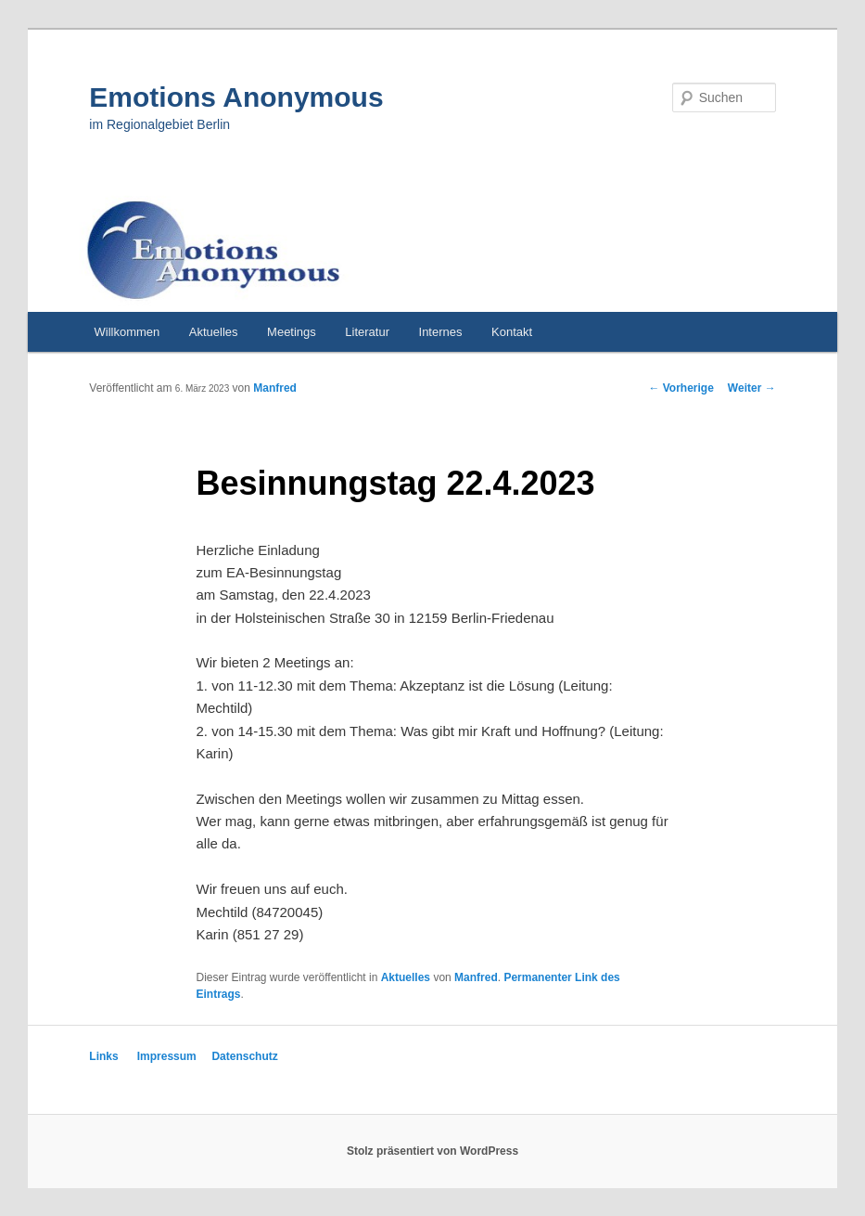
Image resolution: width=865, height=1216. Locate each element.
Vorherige (680, 388)
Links (103, 1056)
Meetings (291, 332)
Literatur (367, 332)
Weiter (752, 388)
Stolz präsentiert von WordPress (432, 1151)
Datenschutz (244, 1056)
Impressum (167, 1056)
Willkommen (127, 332)
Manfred (275, 388)
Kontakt (511, 332)
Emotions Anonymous (236, 97)
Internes (441, 332)
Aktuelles (213, 332)
